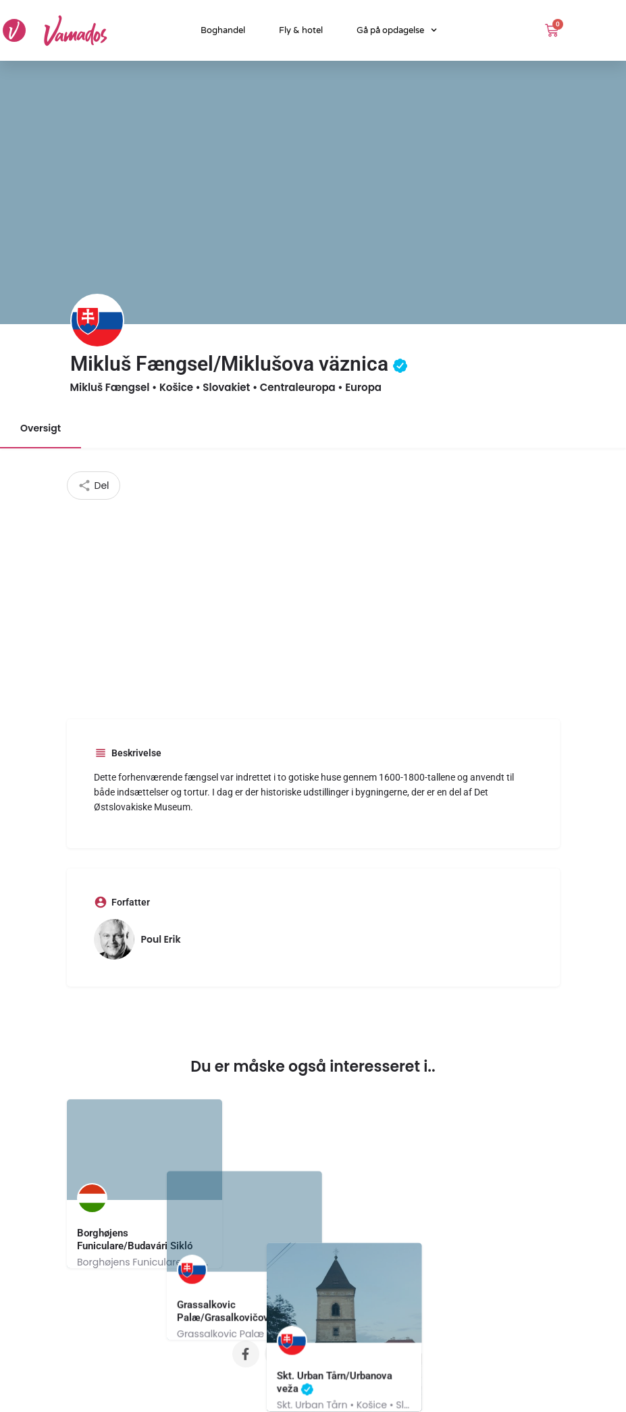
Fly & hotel (301, 30)
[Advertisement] (313, 601)
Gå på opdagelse (397, 30)
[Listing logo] (97, 321)
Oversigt (40, 428)
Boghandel (223, 30)
